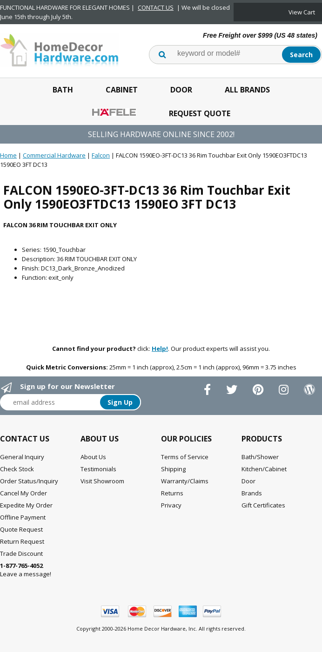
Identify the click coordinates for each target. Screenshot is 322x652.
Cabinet (122, 90)
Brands (252, 493)
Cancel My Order (23, 493)
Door (181, 90)
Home (8, 155)
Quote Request (21, 529)
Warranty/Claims (184, 481)
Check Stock (17, 469)
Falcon (101, 155)
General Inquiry (22, 457)
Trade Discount (21, 553)
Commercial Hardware (54, 155)
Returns (172, 493)
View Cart (301, 12)
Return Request (22, 541)
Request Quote (199, 113)
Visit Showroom (102, 481)
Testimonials (98, 469)
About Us (93, 457)
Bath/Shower (260, 457)
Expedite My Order (26, 505)
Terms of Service (184, 457)
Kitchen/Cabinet (264, 469)
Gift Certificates (263, 505)
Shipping (173, 469)
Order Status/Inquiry (29, 481)
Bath (63, 90)
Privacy (171, 505)
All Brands (247, 90)
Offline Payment (23, 517)
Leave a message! (25, 569)
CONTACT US (156, 7)
